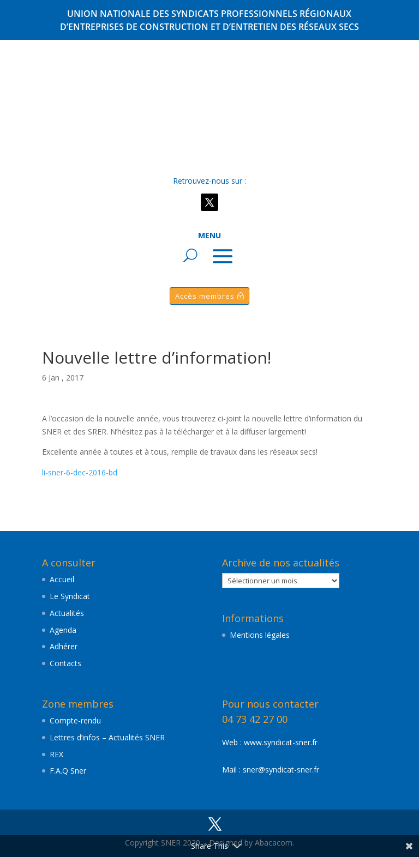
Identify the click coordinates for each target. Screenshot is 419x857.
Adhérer (63, 646)
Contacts (65, 663)
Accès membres (205, 296)
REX (56, 754)
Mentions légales (260, 635)
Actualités (67, 613)
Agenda (63, 630)
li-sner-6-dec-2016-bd (79, 472)
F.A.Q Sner (68, 770)
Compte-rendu (75, 720)
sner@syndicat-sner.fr (281, 769)
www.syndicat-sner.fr (281, 742)
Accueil (62, 579)
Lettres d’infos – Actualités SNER (107, 737)
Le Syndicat (70, 596)
